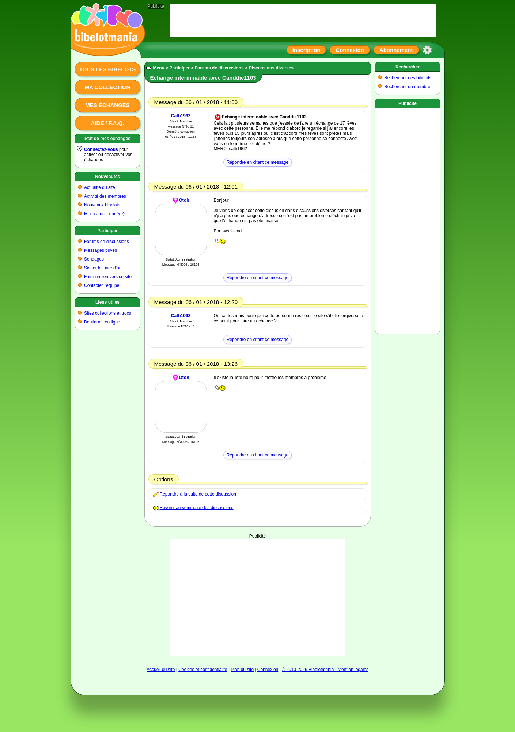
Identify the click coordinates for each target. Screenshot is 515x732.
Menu (158, 68)
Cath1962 (180, 115)
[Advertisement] (257, 597)
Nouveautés (107, 176)
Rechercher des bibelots (407, 77)
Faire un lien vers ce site (108, 276)
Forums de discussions (106, 241)
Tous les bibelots (107, 69)
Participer (107, 230)
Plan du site (242, 669)
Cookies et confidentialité (202, 669)
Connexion (350, 50)
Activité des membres (105, 196)
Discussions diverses (271, 68)
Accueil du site (161, 669)
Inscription (306, 50)
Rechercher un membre (407, 86)
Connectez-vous (101, 149)
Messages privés (100, 250)
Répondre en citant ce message (257, 162)
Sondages (94, 259)
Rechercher (407, 66)
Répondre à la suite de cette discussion (198, 494)
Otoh (184, 200)
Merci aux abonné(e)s (105, 213)
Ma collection (107, 87)
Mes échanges (107, 105)
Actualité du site (99, 187)
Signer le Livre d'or (102, 267)
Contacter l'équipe (101, 285)
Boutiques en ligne (102, 322)
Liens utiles (107, 302)
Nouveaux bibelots (102, 205)
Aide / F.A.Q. (107, 123)
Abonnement (396, 50)
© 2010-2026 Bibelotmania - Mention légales (325, 669)
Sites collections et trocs (107, 313)
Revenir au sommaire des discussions (197, 507)
